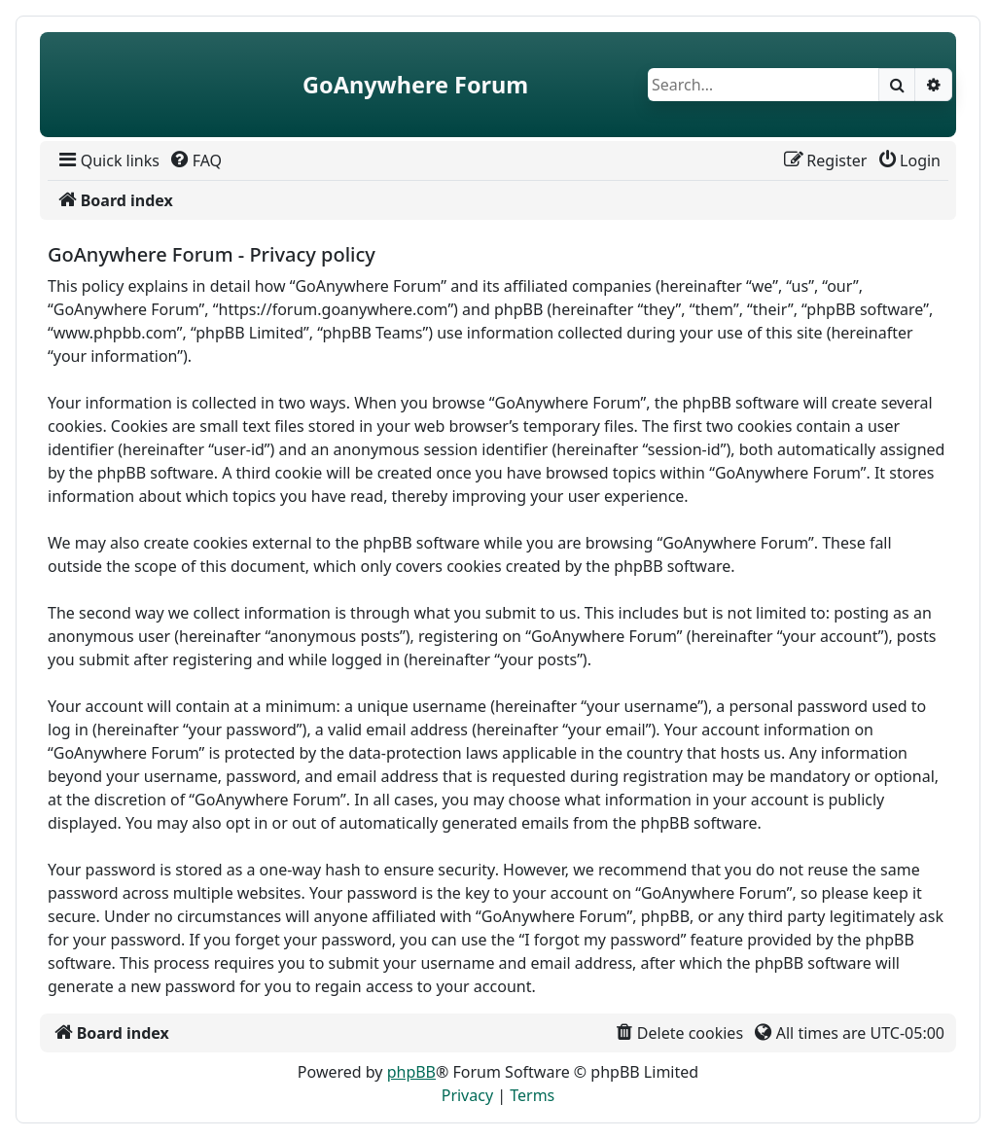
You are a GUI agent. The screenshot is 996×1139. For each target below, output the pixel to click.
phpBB (411, 1072)
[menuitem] (107, 160)
